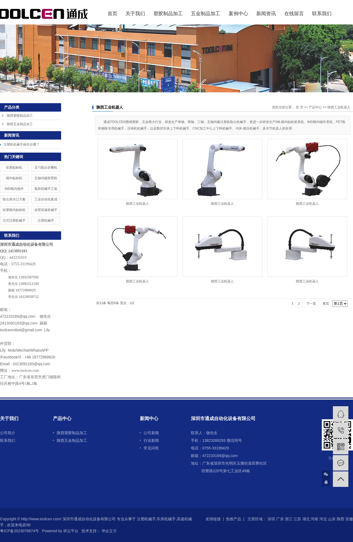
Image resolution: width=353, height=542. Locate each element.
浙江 (288, 519)
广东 (280, 519)
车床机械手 (166, 519)
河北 (323, 519)
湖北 (306, 519)
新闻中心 (149, 418)
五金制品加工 (205, 13)
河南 (314, 519)
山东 (332, 519)
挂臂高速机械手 (45, 210)
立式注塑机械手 (14, 220)
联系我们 (322, 13)
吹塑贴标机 (14, 167)
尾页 (326, 303)
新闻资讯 (266, 13)
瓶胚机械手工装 (45, 189)
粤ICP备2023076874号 (19, 531)
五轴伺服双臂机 (45, 178)
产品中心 (315, 107)
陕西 (340, 519)
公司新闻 (151, 433)
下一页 (311, 303)
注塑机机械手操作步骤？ (21, 144)
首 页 (299, 107)
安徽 (349, 519)
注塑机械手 (46, 220)
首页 (112, 13)
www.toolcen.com (25, 370)
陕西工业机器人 (338, 107)
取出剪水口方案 (14, 199)
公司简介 (7, 433)
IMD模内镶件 (14, 189)
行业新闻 (151, 440)
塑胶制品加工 (168, 13)
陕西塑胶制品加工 (20, 116)
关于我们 (135, 13)
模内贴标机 (14, 178)
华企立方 (108, 531)
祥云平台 (70, 531)
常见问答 (151, 448)
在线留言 (294, 13)
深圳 (271, 519)
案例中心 (238, 13)
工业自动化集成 (45, 199)
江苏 (297, 519)
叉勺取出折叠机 (45, 167)
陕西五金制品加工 (20, 124)
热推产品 (233, 519)
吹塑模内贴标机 (14, 210)
